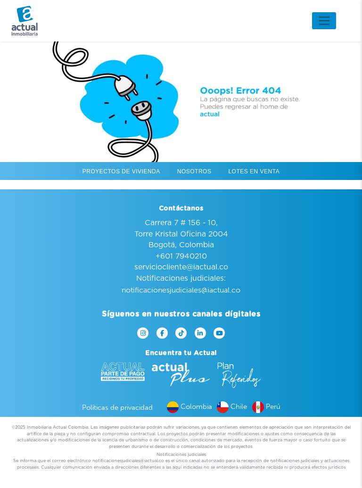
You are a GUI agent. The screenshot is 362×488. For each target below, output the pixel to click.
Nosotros (194, 171)
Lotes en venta (254, 171)
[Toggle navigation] (324, 21)
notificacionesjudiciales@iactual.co (181, 289)
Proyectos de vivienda (121, 171)
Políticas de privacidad (117, 407)
